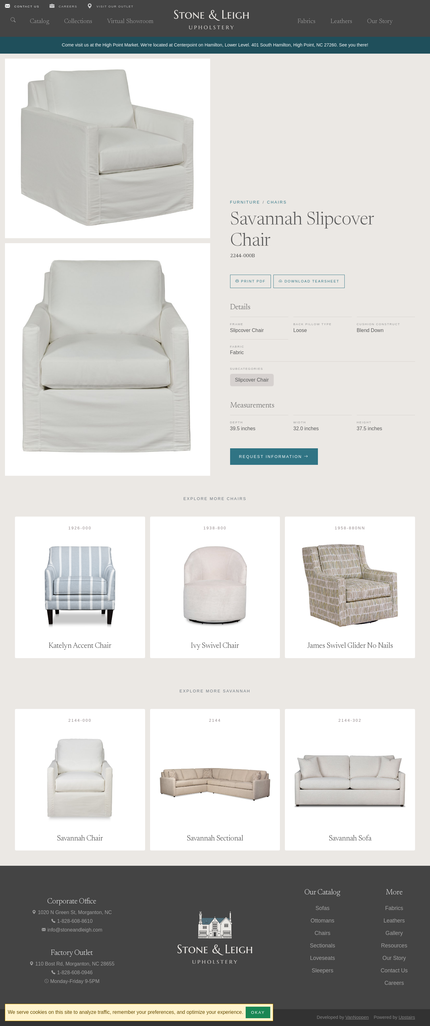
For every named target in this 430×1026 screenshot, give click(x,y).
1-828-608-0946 (71, 972)
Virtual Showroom (130, 21)
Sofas (322, 908)
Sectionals (322, 945)
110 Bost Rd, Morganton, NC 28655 (72, 963)
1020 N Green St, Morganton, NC (71, 912)
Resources (394, 945)
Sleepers (322, 970)
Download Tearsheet (309, 281)
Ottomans (322, 921)
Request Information (274, 456)
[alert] (215, 45)
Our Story (380, 21)
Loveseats (322, 958)
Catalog (39, 21)
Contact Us (394, 970)
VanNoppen (357, 1017)
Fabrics (306, 21)
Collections (78, 21)
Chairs (277, 202)
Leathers (341, 21)
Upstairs (407, 1017)
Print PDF (250, 281)
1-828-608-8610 (71, 921)
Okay (258, 1012)
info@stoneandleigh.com (71, 929)
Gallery (394, 933)
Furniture (245, 202)
